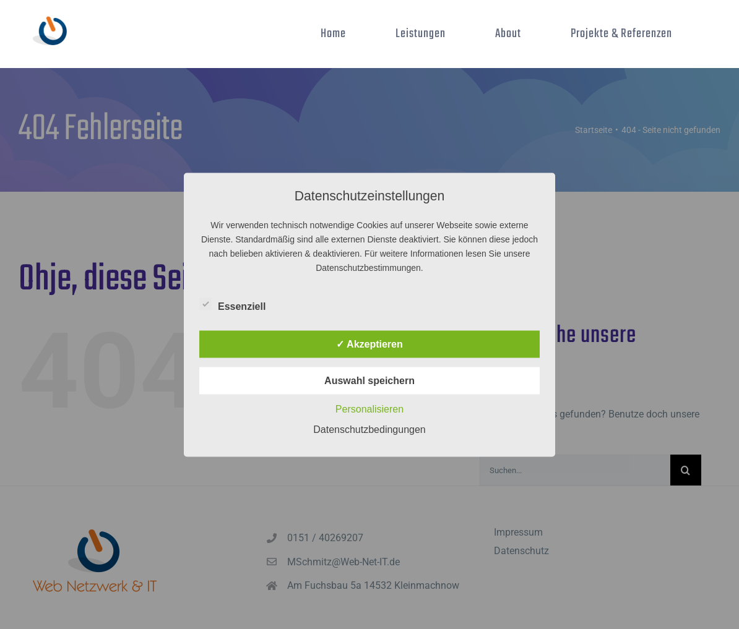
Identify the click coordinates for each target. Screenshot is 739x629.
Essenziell (232, 304)
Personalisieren (369, 408)
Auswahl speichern (369, 380)
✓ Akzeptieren (369, 343)
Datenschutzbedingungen (369, 429)
